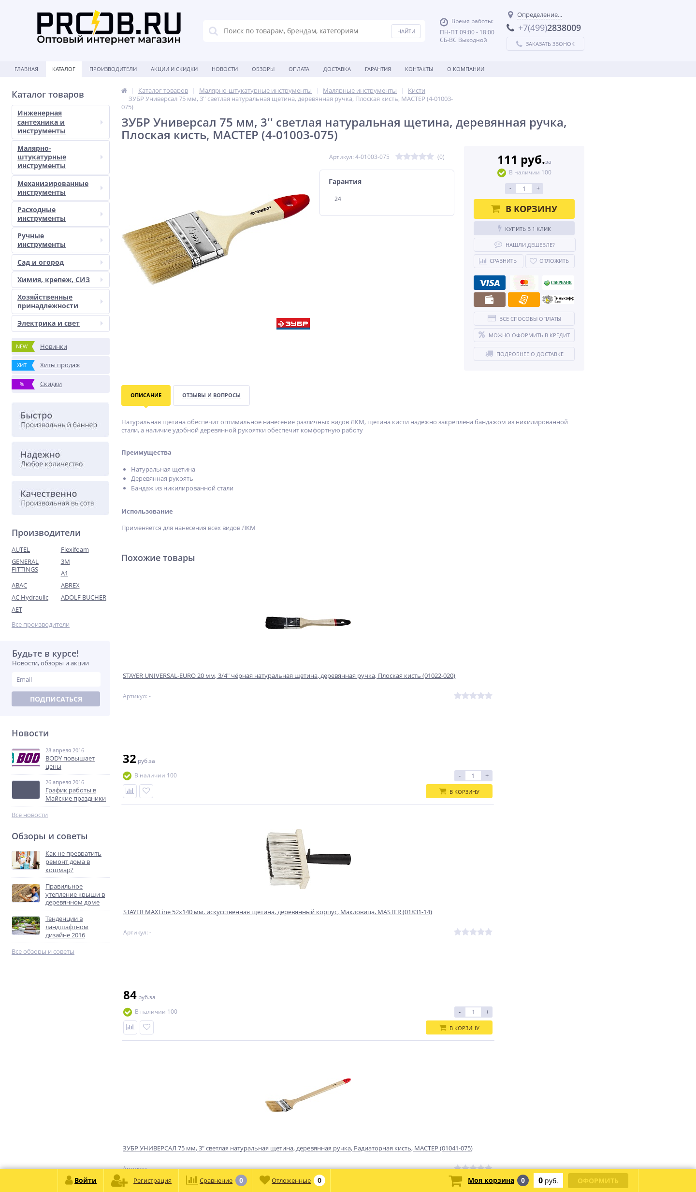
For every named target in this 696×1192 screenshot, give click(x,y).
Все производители (41, 624)
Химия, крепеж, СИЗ (60, 279)
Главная (26, 68)
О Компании (465, 68)
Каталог (63, 68)
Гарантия (378, 68)
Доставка (337, 68)
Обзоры (263, 68)
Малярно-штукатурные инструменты (60, 157)
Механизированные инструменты (60, 188)
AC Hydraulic (30, 597)
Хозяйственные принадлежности (60, 301)
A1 (64, 573)
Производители (113, 68)
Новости (225, 68)
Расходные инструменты (60, 214)
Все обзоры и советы (43, 952)
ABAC (19, 585)
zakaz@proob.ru (135, 1145)
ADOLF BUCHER (83, 597)
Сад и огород (60, 262)
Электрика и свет (60, 323)
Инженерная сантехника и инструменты (60, 121)
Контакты (419, 68)
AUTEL (21, 549)
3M (65, 561)
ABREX (70, 585)
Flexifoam (75, 549)
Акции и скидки (174, 68)
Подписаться (56, 699)
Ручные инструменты (60, 240)
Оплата (299, 68)
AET (17, 609)
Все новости (30, 815)
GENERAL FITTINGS (25, 565)
